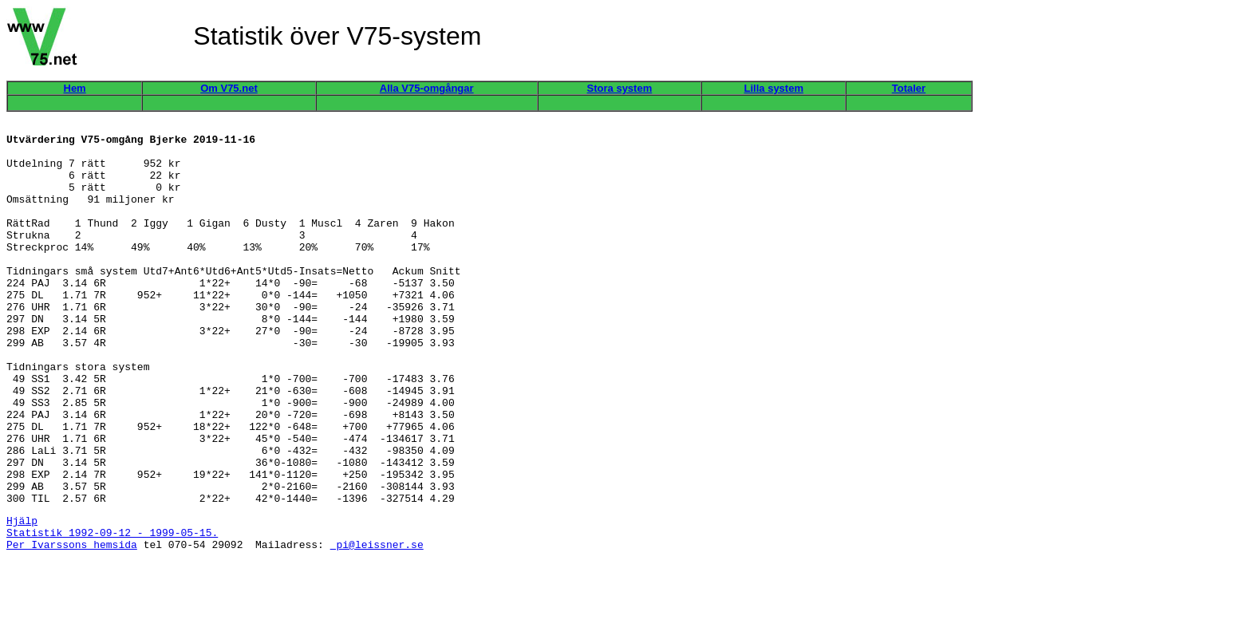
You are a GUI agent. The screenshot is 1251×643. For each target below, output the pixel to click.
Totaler (908, 88)
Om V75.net (229, 88)
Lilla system (773, 88)
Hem (75, 88)
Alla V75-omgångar (427, 88)
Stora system (620, 88)
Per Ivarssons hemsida (71, 625)
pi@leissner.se (377, 625)
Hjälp (21, 597)
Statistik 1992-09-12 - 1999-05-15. (112, 611)
